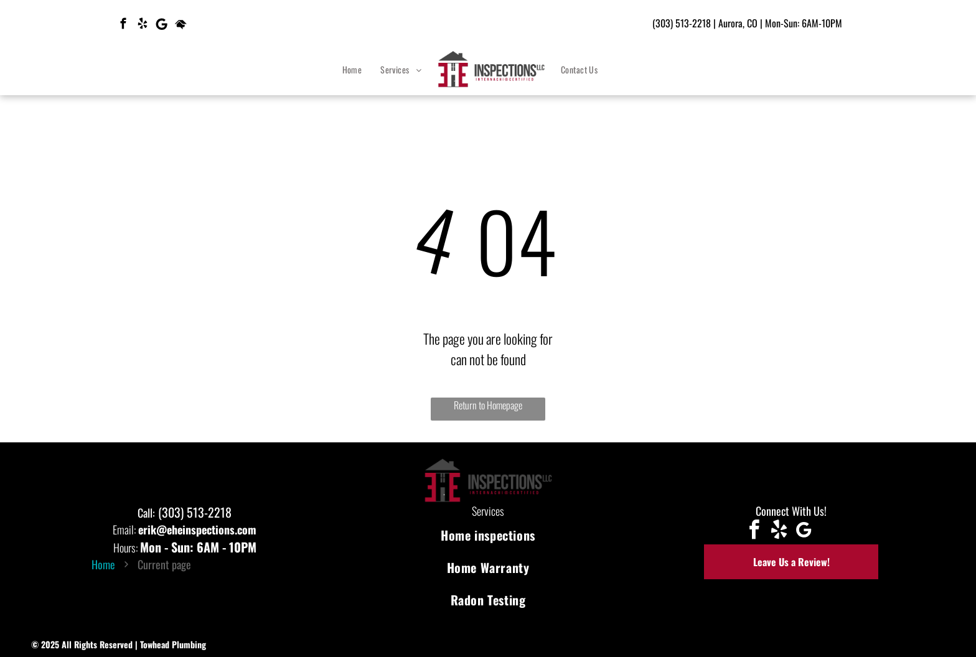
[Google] (161, 25)
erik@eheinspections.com (197, 529)
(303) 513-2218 (681, 23)
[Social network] (180, 25)
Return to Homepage (488, 405)
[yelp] (142, 25)
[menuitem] (352, 69)
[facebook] (123, 25)
